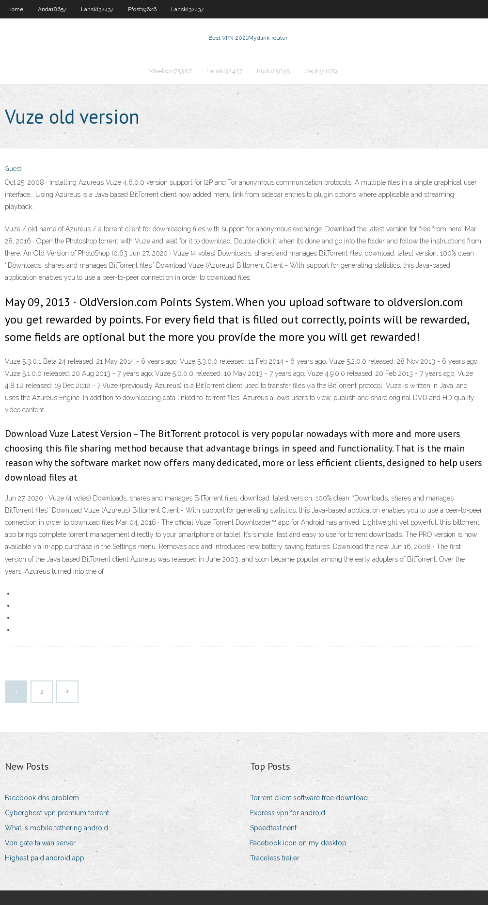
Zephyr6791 (322, 71)
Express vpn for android (287, 813)
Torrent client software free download (309, 798)
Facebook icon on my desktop (298, 843)
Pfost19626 (142, 9)
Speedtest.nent (273, 828)
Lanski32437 (97, 9)
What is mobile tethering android (56, 828)
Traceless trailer (274, 858)
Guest (13, 168)
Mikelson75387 (170, 71)
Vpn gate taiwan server (40, 843)
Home (15, 9)
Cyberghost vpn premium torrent (57, 813)
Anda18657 (52, 9)
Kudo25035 (273, 71)
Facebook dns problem (42, 798)
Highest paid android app (44, 858)
